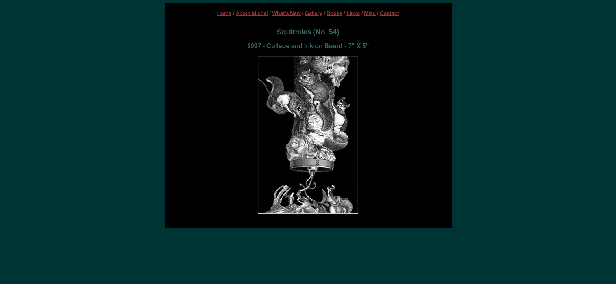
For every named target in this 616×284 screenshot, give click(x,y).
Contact (389, 13)
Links (353, 13)
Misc (370, 13)
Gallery (313, 13)
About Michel (252, 13)
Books (334, 13)
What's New (286, 13)
